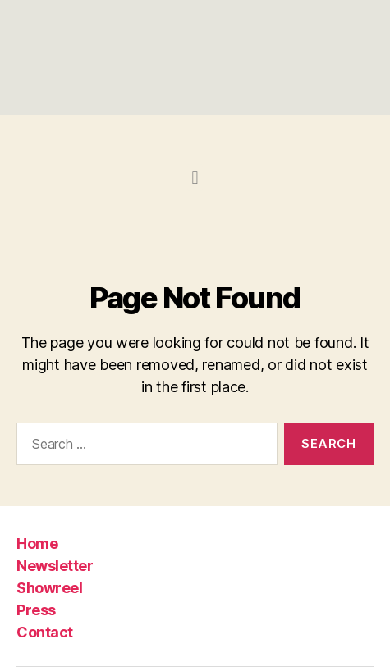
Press (36, 610)
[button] (195, 177)
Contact (44, 632)
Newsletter (54, 565)
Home (36, 543)
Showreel (49, 587)
